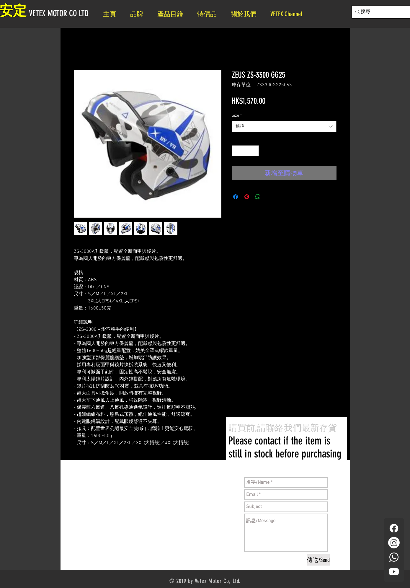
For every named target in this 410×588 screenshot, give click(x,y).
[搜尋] (385, 12)
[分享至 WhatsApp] (258, 196)
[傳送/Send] (318, 560)
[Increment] (254, 151)
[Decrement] (236, 151)
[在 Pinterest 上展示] (246, 196)
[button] (246, 14)
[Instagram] (394, 542)
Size (237, 115)
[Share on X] (269, 196)
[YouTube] (394, 571)
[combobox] (284, 126)
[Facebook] (394, 528)
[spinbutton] (245, 151)
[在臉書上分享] (235, 196)
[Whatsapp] (394, 557)
